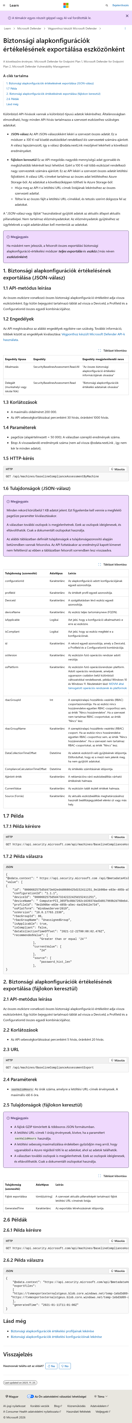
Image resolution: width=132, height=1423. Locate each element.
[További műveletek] (125, 28)
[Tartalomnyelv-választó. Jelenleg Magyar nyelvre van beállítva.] (12, 1396)
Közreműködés (76, 1406)
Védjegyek (102, 1411)
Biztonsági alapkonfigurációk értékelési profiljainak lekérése (52, 1331)
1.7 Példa (11, 88)
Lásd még (12, 104)
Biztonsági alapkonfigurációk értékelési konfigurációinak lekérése (56, 1336)
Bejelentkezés (120, 5)
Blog (57, 1406)
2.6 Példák (12, 99)
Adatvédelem (98, 1406)
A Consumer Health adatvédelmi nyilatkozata (31, 1411)
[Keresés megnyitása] (107, 5)
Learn (7, 28)
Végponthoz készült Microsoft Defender (72, 28)
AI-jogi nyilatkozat (14, 1406)
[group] (66, 844)
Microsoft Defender (29, 28)
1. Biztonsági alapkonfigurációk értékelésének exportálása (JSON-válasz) (50, 83)
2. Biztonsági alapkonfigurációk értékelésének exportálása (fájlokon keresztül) (53, 94)
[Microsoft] (66, 5)
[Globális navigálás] (4, 5)
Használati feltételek (78, 1411)
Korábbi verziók (39, 1406)
